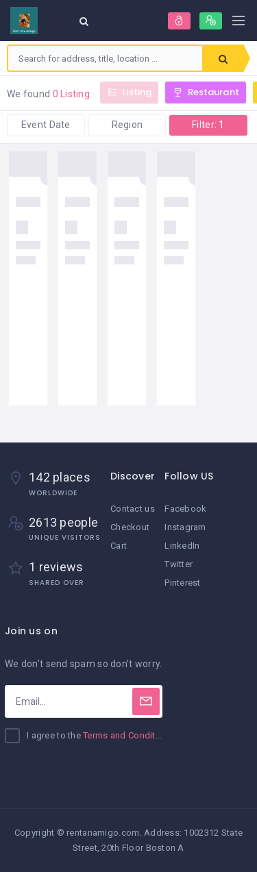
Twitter (178, 564)
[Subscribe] (146, 701)
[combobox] (105, 58)
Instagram (185, 527)
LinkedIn (181, 545)
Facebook (185, 508)
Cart (118, 545)
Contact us (132, 508)
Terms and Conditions (128, 735)
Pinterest (182, 582)
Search (223, 58)
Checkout (129, 527)
